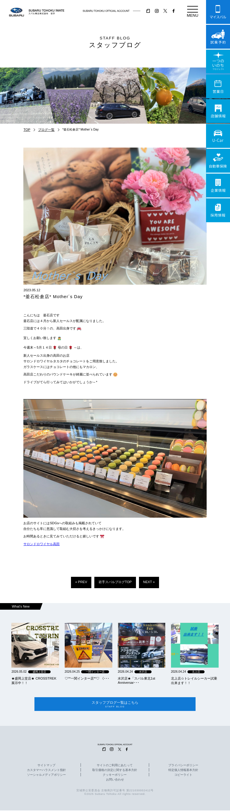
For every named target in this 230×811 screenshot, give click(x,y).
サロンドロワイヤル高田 (41, 544)
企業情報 (218, 185)
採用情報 (218, 210)
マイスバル (218, 12)
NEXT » (149, 582)
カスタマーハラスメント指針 (46, 770)
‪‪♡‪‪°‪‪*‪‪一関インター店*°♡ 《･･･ (87, 678)
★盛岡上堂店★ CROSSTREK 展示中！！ (33, 681)
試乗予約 (218, 37)
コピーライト (183, 775)
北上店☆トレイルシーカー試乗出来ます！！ (194, 681)
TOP (26, 129)
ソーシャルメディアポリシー (46, 775)
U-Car (218, 136)
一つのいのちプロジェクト (218, 61)
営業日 (218, 86)
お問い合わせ (115, 780)
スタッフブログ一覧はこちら (115, 704)
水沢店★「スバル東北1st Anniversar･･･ (136, 680)
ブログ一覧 (46, 129)
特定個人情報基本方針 (183, 770)
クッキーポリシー (115, 775)
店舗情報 (218, 111)
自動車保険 (218, 161)
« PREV (81, 582)
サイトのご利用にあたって (115, 765)
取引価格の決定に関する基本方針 (114, 770)
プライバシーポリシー (183, 765)
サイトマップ (46, 765)
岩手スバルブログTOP (115, 582)
